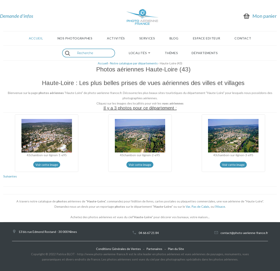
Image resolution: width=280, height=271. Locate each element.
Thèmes (171, 53)
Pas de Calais (200, 206)
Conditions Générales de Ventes (118, 249)
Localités (138, 53)
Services (147, 38)
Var (188, 206)
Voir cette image (46, 164)
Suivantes (10, 176)
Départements (205, 53)
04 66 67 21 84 (149, 233)
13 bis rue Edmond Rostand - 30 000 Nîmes (48, 232)
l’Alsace (220, 206)
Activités (116, 38)
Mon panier (264, 16)
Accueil (36, 38)
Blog (174, 38)
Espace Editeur (206, 38)
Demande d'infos (16, 16)
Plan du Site (176, 249)
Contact (242, 38)
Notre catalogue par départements (134, 63)
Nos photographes (75, 38)
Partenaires (154, 249)
